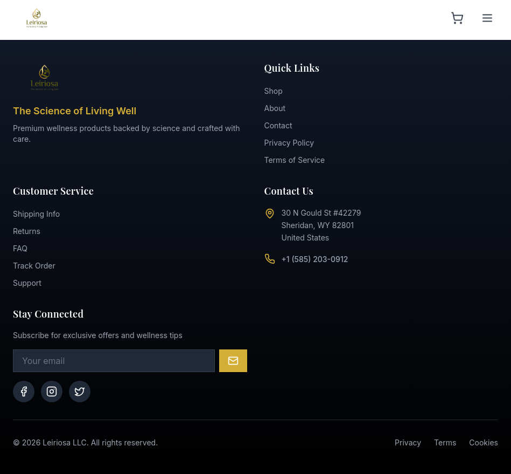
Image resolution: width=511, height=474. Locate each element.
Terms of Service (294, 159)
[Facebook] (23, 391)
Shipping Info (36, 213)
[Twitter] (79, 391)
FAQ (20, 248)
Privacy (408, 442)
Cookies (483, 442)
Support (27, 282)
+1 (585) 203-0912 (315, 259)
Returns (26, 231)
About (274, 108)
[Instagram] (51, 391)
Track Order (34, 265)
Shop (273, 90)
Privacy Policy (289, 142)
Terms (445, 442)
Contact (278, 125)
